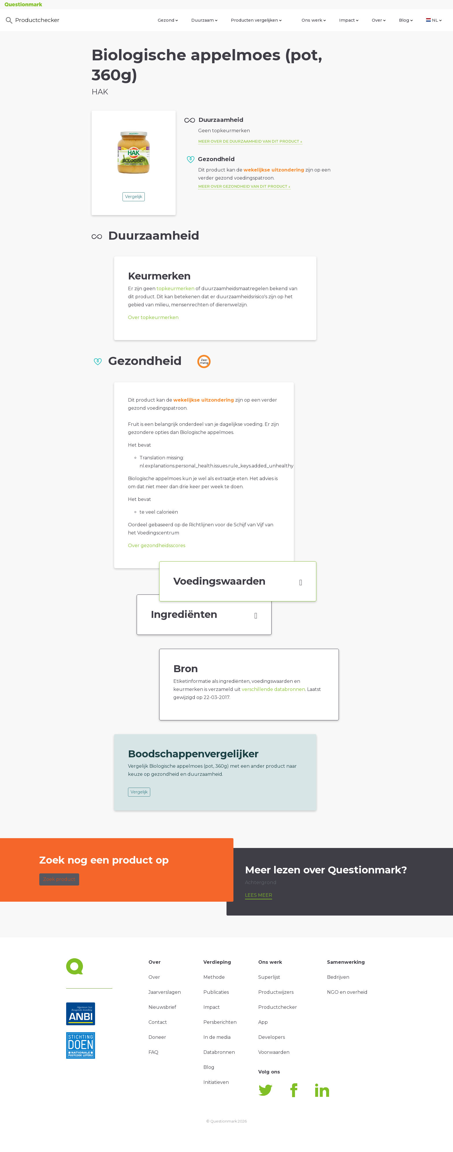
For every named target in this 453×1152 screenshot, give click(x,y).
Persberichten (220, 1022)
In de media (217, 1037)
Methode (214, 977)
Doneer (157, 1037)
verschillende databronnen (273, 689)
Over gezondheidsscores (156, 545)
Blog (406, 20)
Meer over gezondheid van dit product (242, 186)
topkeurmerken (175, 288)
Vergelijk (133, 196)
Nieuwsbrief (162, 1007)
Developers (271, 1037)
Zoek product (59, 879)
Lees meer (258, 895)
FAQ (153, 1052)
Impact (349, 20)
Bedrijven (338, 977)
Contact (157, 1022)
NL (434, 20)
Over (379, 20)
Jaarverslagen (164, 992)
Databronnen (219, 1052)
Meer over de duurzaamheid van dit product (248, 141)
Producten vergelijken (256, 20)
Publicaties (216, 992)
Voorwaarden (273, 1052)
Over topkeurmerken (153, 317)
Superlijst (269, 977)
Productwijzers (276, 992)
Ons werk (314, 20)
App (263, 1022)
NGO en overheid (347, 992)
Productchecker (32, 20)
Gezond (168, 20)
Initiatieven (216, 1082)
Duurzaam (204, 20)
